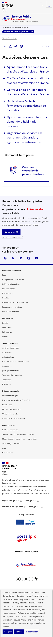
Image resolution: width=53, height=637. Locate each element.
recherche (41, 4)
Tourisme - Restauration (12, 375)
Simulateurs (7, 405)
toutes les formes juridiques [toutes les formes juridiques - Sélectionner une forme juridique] (17, 31)
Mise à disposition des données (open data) (19, 439)
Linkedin (21, 258)
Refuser (19, 631)
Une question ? (8, 452)
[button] (21, 46)
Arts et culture (8, 357)
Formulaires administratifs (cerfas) (16, 400)
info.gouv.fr (32, 500)
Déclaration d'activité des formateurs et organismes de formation (26, 105)
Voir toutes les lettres (12, 237)
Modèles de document (11, 409)
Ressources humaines (10, 311)
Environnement (8, 289)
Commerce (6, 366)
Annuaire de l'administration (13, 418)
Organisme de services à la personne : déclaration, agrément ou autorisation (25, 137)
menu (49, 6)
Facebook (5, 258)
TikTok (13, 258)
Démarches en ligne (10, 395)
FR (46, 46)
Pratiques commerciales (12, 307)
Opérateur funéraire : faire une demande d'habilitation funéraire (27, 121)
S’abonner (11, 232)
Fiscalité (5, 298)
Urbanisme (6, 384)
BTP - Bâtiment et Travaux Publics (15, 361)
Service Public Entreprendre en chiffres (18, 434)
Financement (7, 293)
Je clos (4, 336)
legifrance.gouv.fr (12, 500)
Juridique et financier (10, 370)
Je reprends (7, 327)
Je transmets (7, 332)
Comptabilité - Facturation (13, 279)
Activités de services (10, 348)
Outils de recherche (10, 414)
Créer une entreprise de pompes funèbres (33, 170)
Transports (6, 380)
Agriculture (6, 352)
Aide (4, 448)
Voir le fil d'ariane (9, 38)
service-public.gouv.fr (14, 506)
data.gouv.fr (36, 506)
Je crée (5, 323)
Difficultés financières (11, 284)
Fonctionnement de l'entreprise (15, 302)
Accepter (8, 631)
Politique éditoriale (10, 430)
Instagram (29, 258)
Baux (4, 275)
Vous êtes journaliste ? (11, 443)
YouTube (37, 258)
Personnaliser (32, 631)
